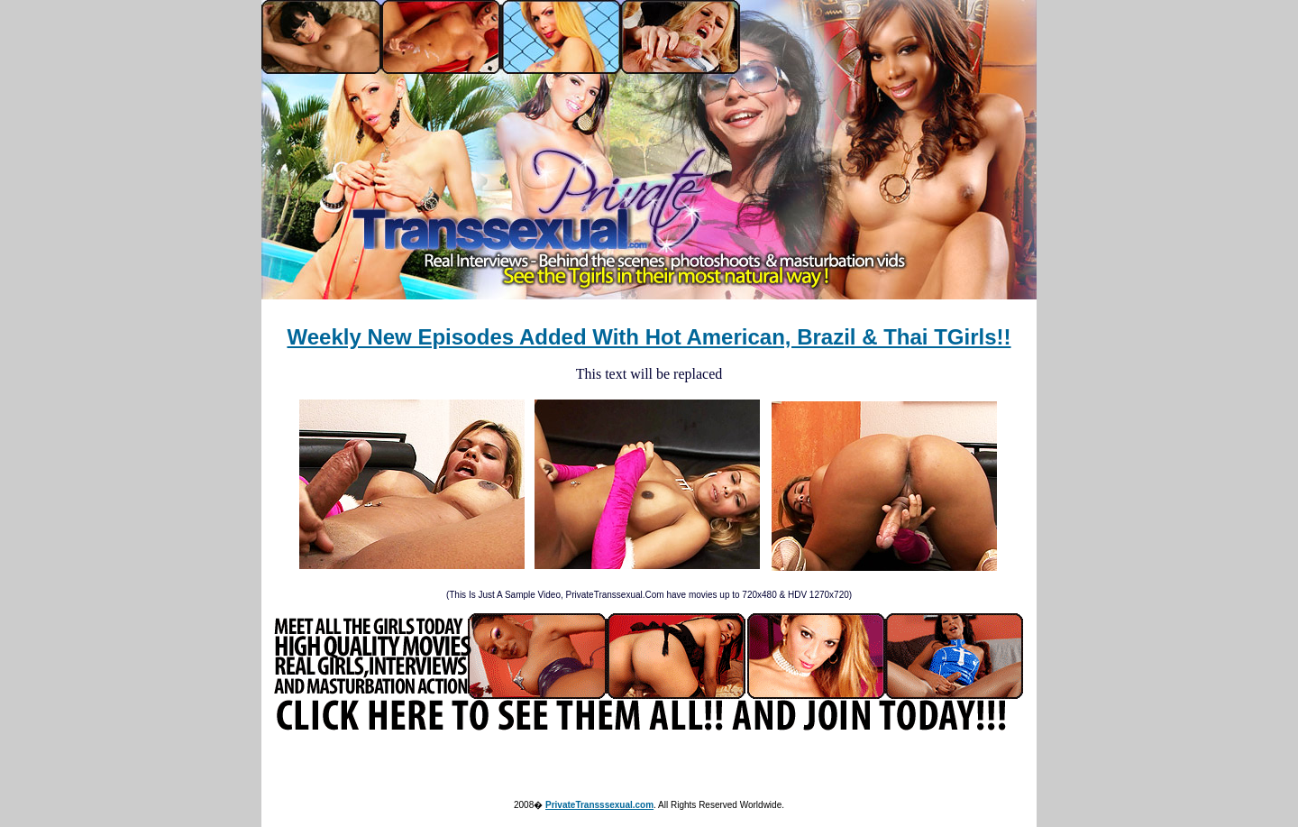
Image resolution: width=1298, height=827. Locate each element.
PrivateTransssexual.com (599, 805)
